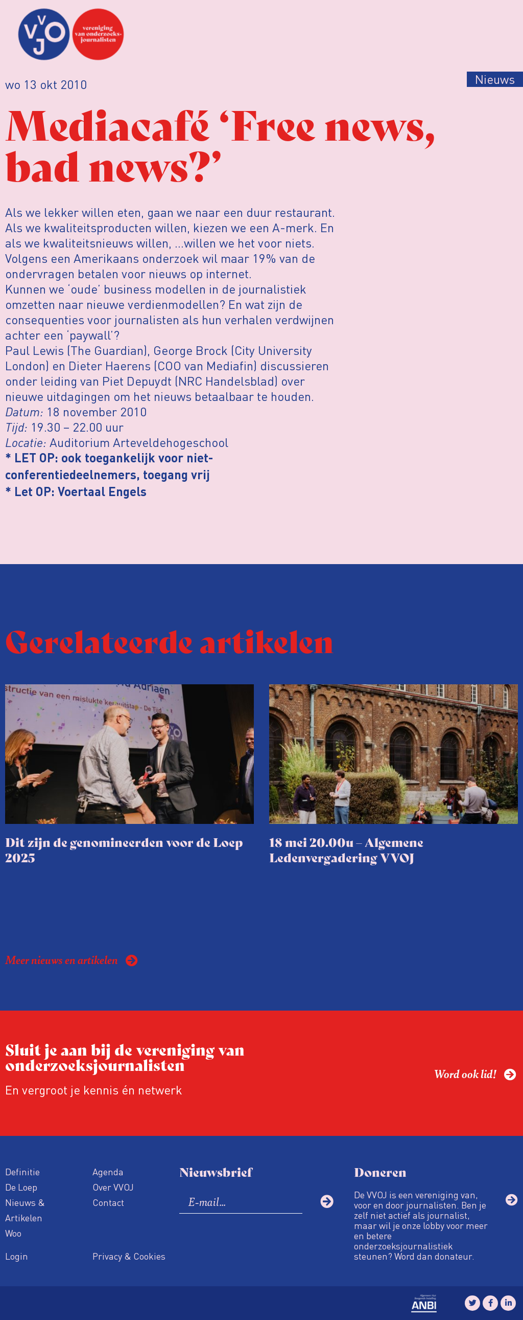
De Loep (21, 1187)
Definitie (22, 1171)
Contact (108, 1202)
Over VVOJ (113, 1187)
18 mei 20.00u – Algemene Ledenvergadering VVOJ (346, 849)
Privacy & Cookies (128, 1256)
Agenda (108, 1171)
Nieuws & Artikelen (25, 1209)
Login (16, 1256)
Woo (13, 1233)
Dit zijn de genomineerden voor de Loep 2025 (124, 849)
